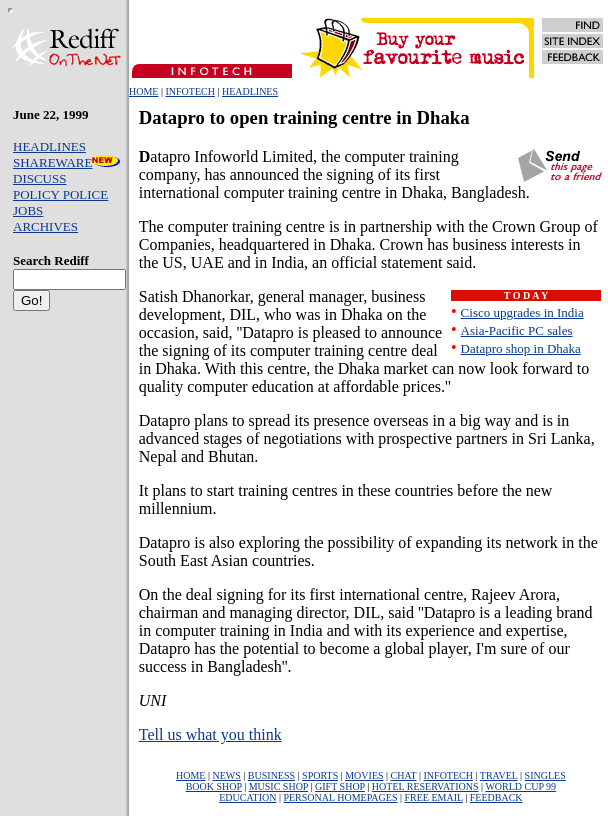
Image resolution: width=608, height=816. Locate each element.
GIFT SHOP (340, 786)
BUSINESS (271, 775)
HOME (143, 91)
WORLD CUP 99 (520, 786)
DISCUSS (39, 178)
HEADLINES (250, 91)
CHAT (404, 775)
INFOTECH (189, 91)
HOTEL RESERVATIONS (425, 786)
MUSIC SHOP (278, 786)
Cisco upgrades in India (522, 312)
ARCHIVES (45, 226)
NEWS (226, 775)
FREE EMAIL (433, 797)
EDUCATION (247, 797)
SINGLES (545, 775)
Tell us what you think (210, 734)
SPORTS (320, 775)
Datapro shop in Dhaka (521, 348)
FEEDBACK (496, 797)
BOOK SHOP (214, 786)
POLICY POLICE (60, 194)
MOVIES (364, 775)
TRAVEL (499, 775)
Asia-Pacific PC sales (517, 330)
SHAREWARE (66, 162)
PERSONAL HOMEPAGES (340, 797)
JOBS (28, 210)
